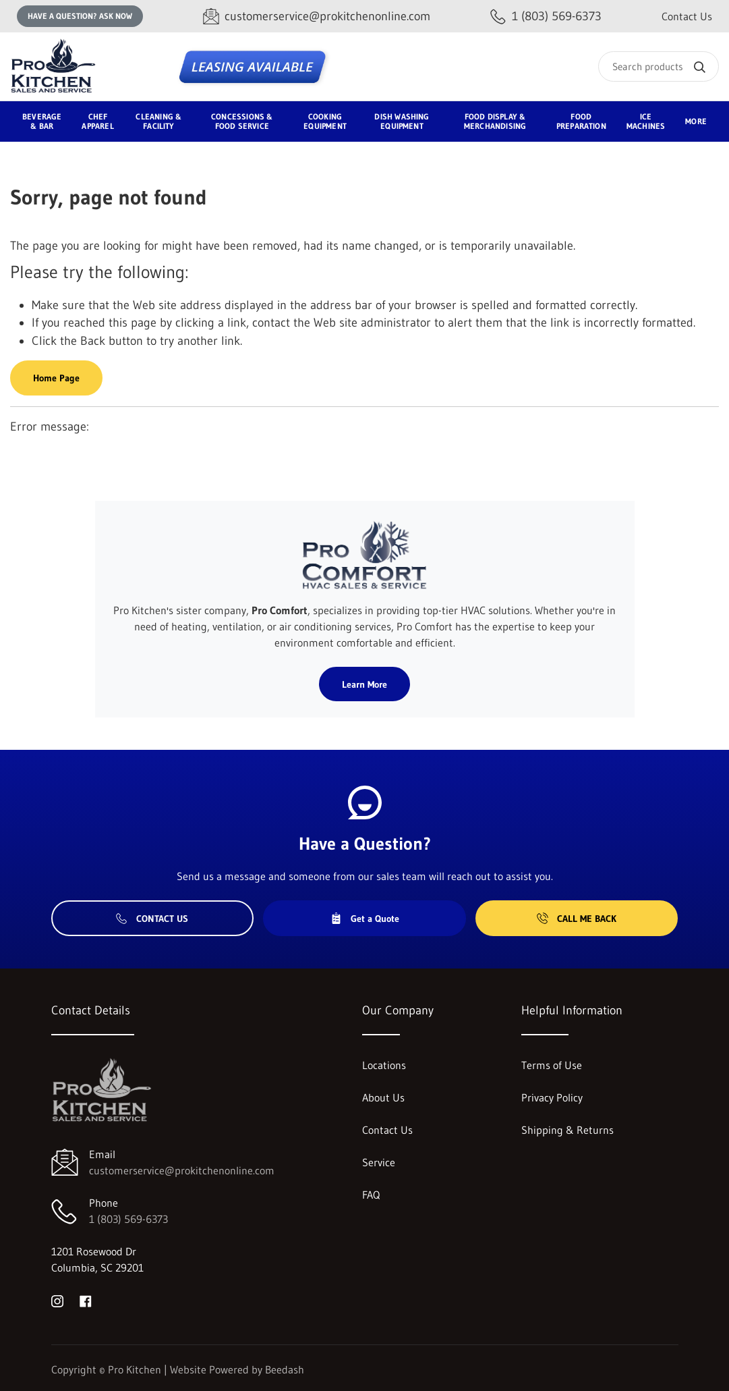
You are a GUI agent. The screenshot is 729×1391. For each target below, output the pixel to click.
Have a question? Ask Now (80, 16)
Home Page (56, 378)
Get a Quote (364, 918)
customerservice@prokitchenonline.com (181, 1170)
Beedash (284, 1369)
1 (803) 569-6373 (128, 1219)
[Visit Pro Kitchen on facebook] (86, 1300)
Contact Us (687, 16)
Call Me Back (576, 918)
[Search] (658, 66)
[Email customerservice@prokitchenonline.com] (316, 16)
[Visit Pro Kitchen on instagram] (57, 1300)
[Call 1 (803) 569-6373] (546, 16)
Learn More (364, 684)
